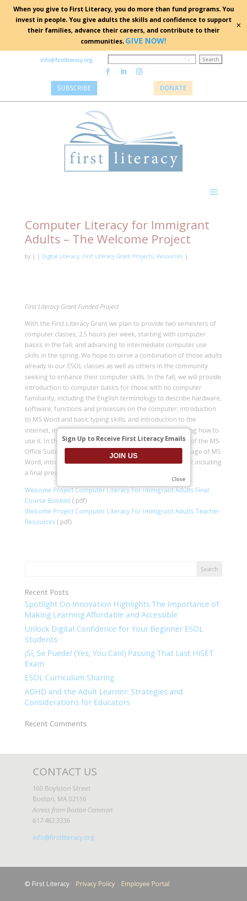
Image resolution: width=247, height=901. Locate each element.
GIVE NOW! (145, 40)
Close (178, 478)
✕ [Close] (238, 25)
